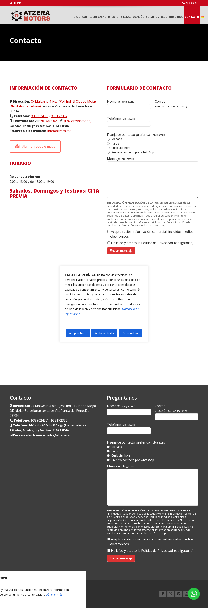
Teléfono (129, 121)
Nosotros (176, 17)
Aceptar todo (78, 333)
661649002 (48, 121)
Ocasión (138, 17)
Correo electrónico (176, 106)
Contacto (192, 17)
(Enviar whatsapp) (77, 121)
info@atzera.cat (59, 131)
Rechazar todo (104, 333)
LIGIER (115, 17)
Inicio (77, 17)
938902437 (39, 116)
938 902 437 (190, 3)
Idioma (15, 3)
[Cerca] (78, 577)
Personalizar (130, 333)
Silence (126, 17)
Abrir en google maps (35, 146)
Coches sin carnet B (96, 17)
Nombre (129, 104)
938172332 (59, 116)
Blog (163, 17)
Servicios (152, 17)
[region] (104, 304)
